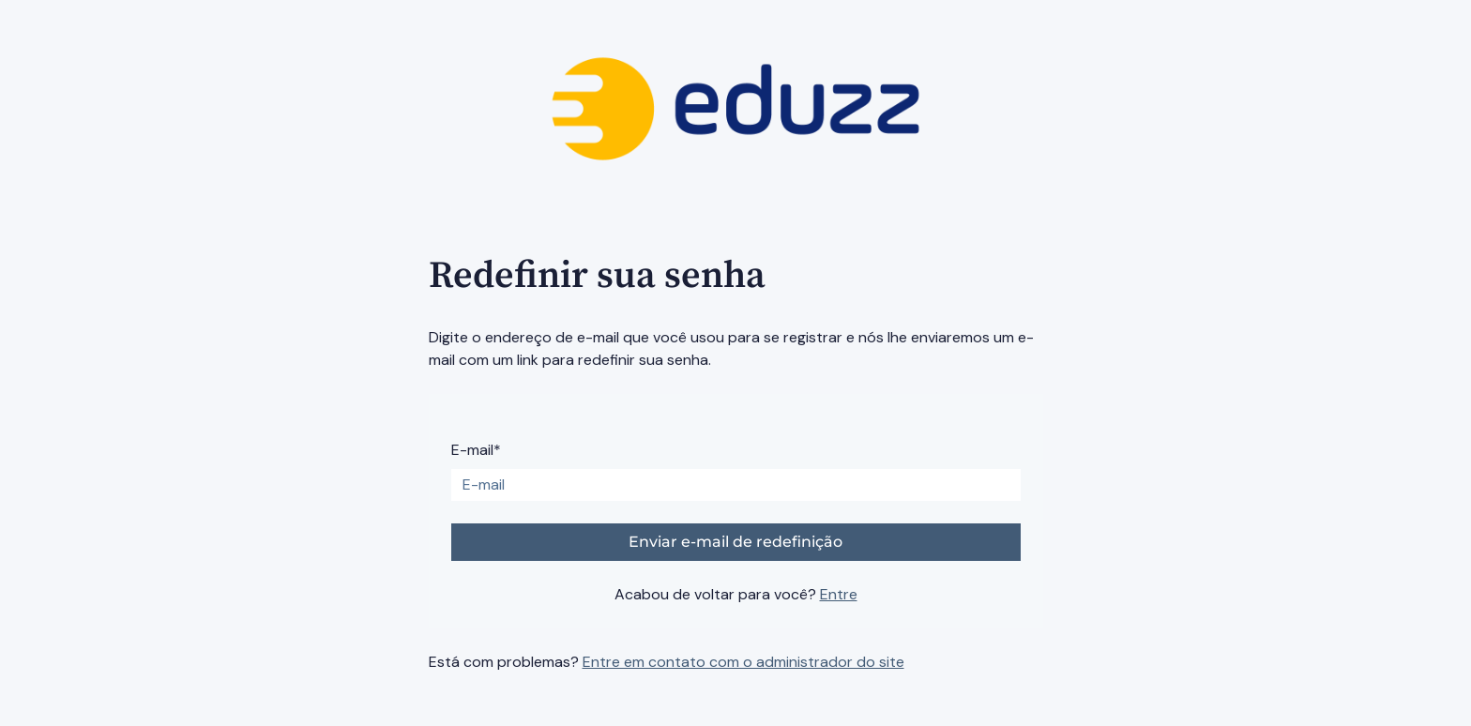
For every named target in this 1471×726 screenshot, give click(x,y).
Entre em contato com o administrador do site (743, 662)
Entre (838, 594)
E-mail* (476, 450)
